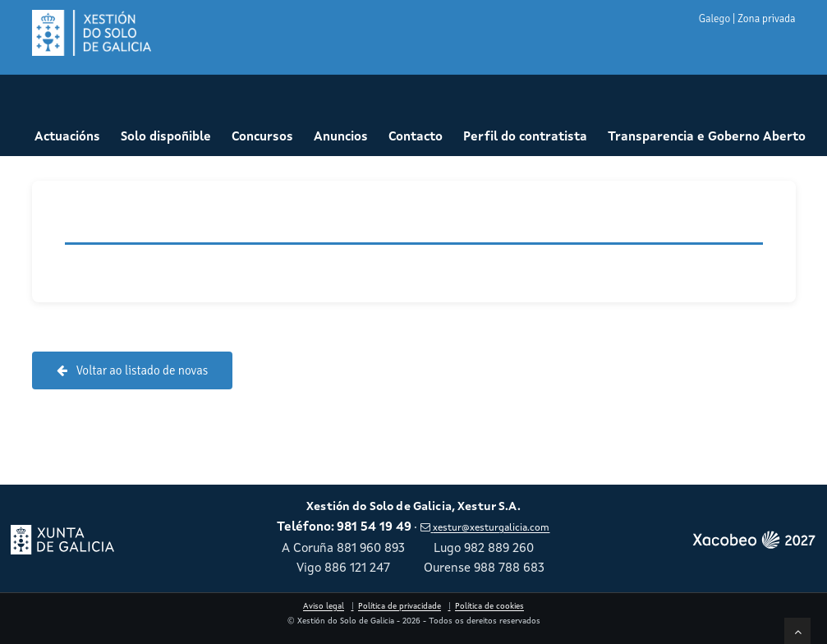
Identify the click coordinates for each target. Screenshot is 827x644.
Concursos (262, 137)
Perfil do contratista (525, 137)
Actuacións (67, 137)
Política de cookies (489, 606)
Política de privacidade (399, 606)
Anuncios (341, 137)
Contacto (415, 137)
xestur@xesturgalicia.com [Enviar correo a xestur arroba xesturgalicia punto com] (484, 528)
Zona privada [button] (766, 18)
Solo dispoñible (166, 137)
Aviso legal (323, 606)
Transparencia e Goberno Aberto (707, 137)
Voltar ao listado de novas (133, 370)
